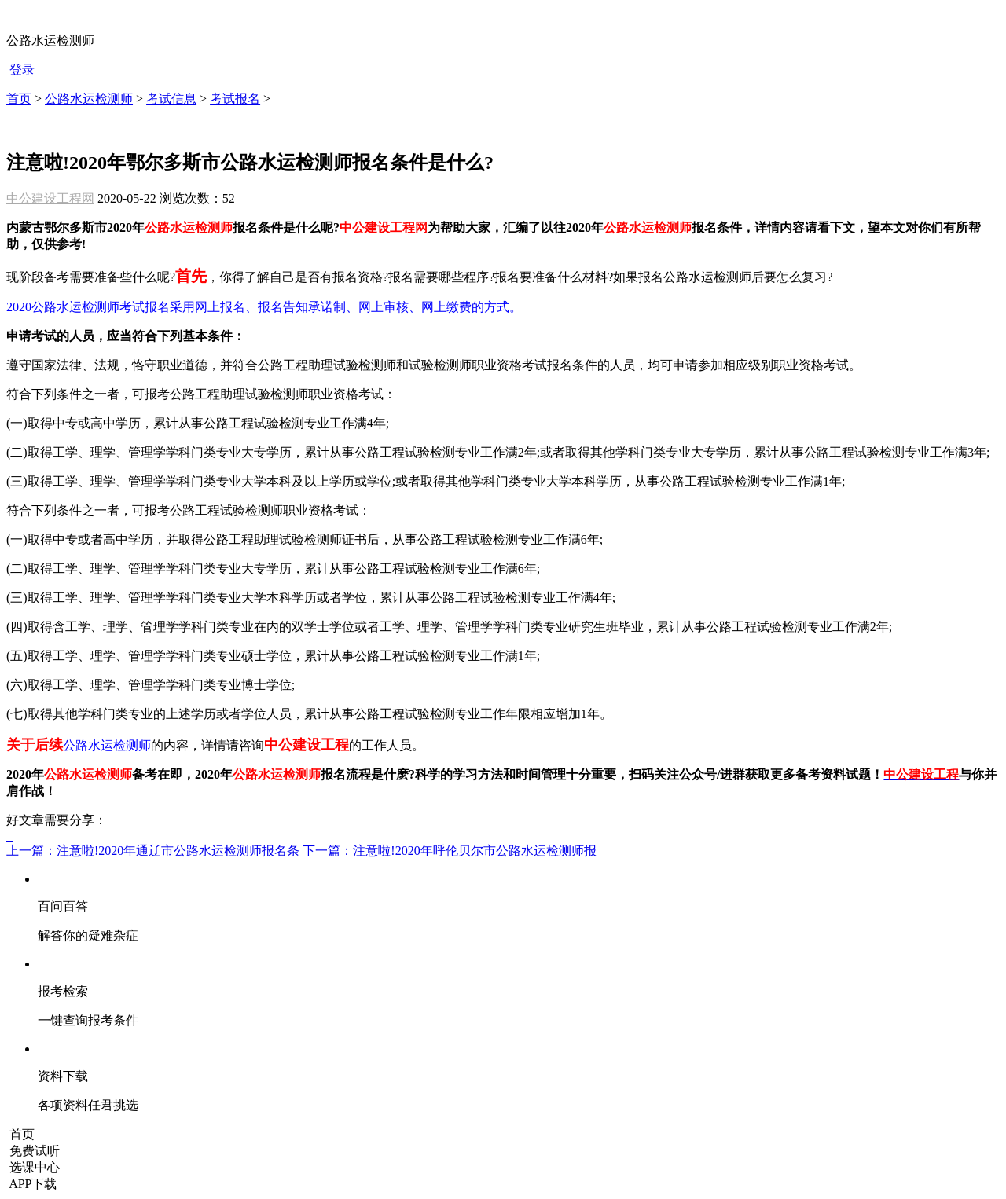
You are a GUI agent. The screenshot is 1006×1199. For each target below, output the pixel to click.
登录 (22, 69)
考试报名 (235, 98)
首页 (18, 98)
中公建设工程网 (50, 198)
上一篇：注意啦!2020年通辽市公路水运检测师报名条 (152, 850)
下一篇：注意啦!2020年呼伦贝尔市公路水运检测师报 (449, 850)
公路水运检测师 (89, 98)
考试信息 (171, 98)
